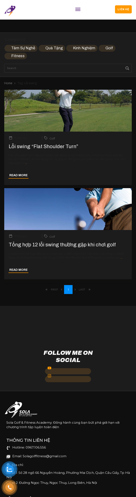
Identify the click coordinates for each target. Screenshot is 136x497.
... (26, 150)
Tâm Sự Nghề (23, 35)
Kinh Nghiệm (84, 35)
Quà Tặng (54, 35)
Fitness (18, 43)
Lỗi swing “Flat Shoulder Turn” (43, 133)
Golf (109, 35)
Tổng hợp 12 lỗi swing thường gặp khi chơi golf (62, 231)
